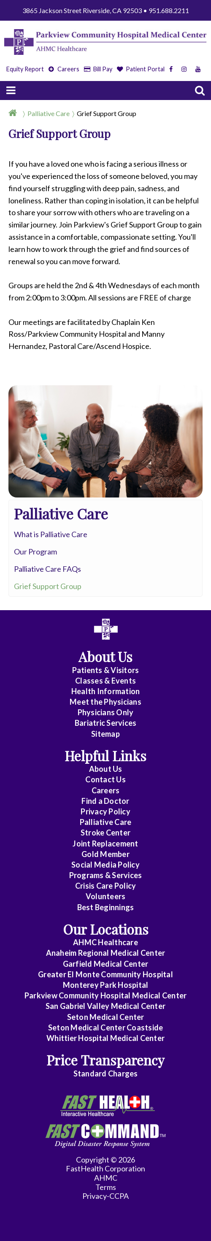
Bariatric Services (106, 722)
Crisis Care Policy (105, 885)
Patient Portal (141, 69)
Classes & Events (105, 680)
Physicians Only (106, 712)
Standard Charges (105, 1073)
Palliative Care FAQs (47, 568)
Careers (64, 69)
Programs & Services (105, 875)
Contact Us (105, 779)
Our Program (35, 551)
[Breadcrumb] (105, 113)
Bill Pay (98, 69)
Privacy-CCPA (105, 1195)
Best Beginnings (105, 907)
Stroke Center (105, 832)
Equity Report (25, 69)
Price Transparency (105, 1060)
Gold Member (105, 854)
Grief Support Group (106, 113)
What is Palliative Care (50, 534)
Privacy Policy (105, 811)
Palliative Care (48, 113)
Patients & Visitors (105, 670)
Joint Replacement (105, 843)
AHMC (105, 1177)
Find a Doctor (105, 801)
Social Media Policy (105, 864)
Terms (105, 1187)
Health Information (105, 691)
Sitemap (105, 733)
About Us (105, 768)
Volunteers (106, 896)
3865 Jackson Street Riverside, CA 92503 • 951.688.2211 (105, 10)
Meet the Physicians (105, 701)
